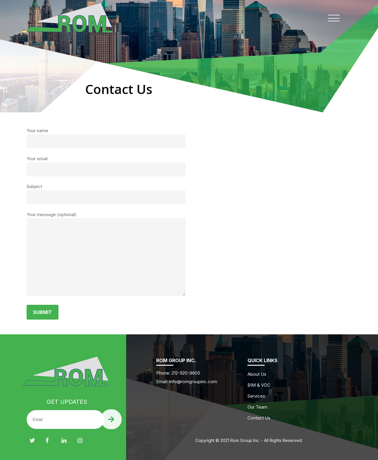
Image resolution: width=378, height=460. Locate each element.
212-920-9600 (185, 373)
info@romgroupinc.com (193, 381)
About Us (256, 374)
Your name (106, 138)
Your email (106, 166)
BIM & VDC (259, 385)
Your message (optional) (106, 255)
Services (256, 396)
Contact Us (259, 418)
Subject (106, 194)
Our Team (257, 407)
